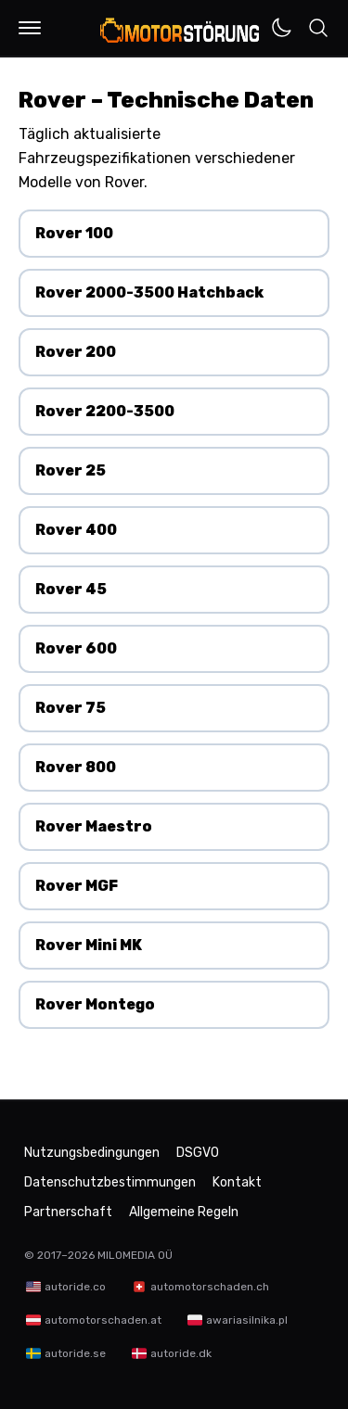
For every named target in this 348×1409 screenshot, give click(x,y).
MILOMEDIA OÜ (135, 1255)
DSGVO (197, 1153)
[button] (29, 27)
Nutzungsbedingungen (92, 1153)
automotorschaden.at (103, 1320)
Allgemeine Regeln (183, 1212)
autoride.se (75, 1353)
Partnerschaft (68, 1212)
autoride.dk (181, 1353)
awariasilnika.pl (247, 1320)
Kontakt (237, 1182)
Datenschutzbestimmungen (110, 1182)
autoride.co (75, 1286)
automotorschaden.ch (209, 1286)
